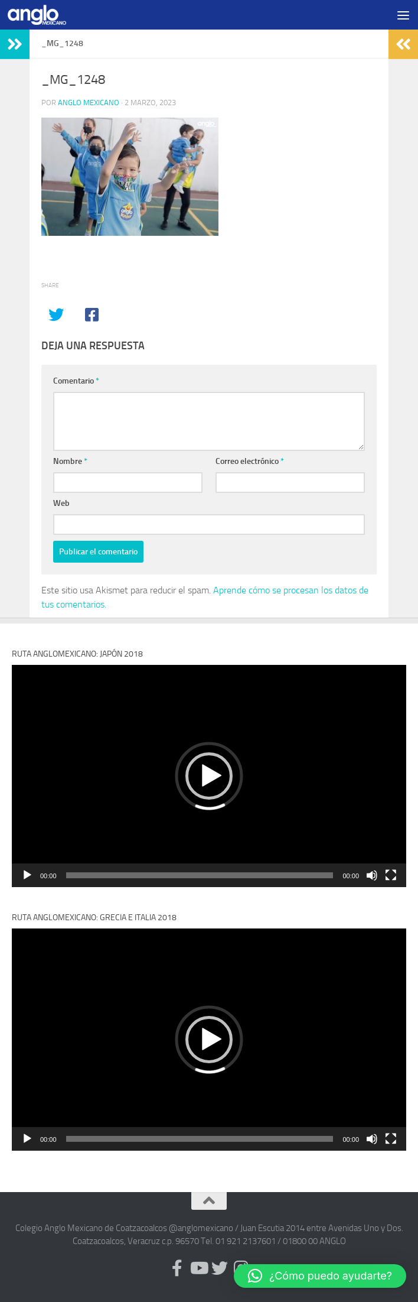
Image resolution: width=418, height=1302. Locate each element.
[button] (209, 776)
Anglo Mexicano (88, 102)
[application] (209, 776)
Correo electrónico (249, 461)
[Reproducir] (27, 875)
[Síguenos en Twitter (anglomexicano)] (219, 1268)
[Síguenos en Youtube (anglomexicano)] (198, 1268)
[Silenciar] (372, 875)
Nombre (70, 461)
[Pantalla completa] (391, 875)
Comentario (76, 381)
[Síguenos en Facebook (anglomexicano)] (177, 1268)
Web (61, 503)
